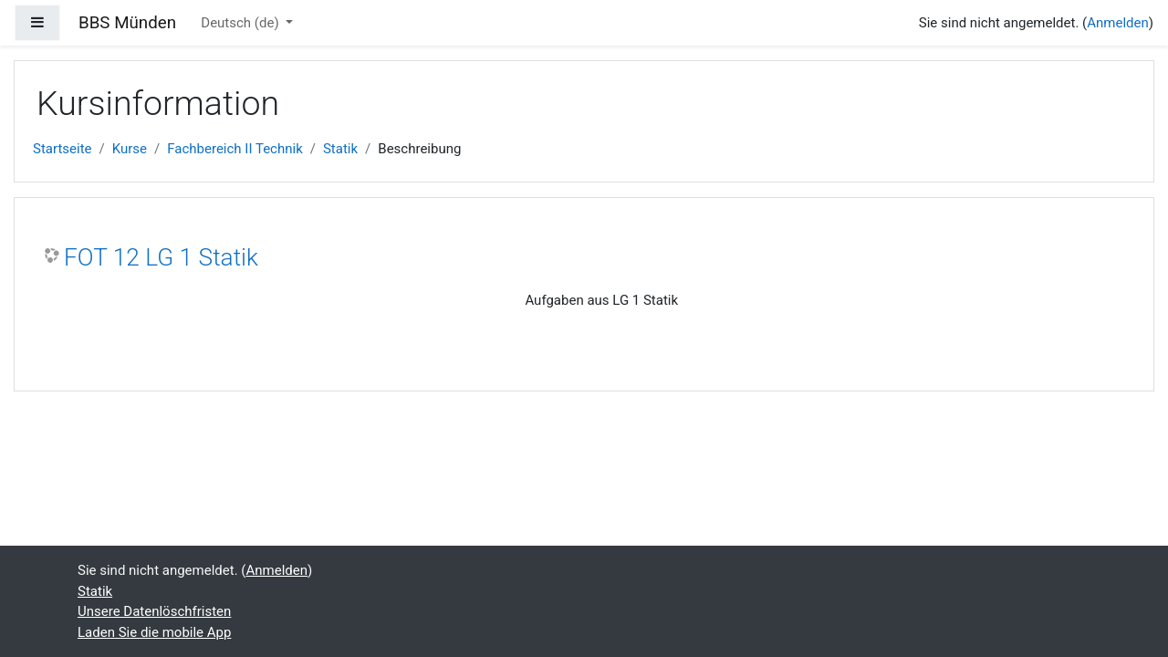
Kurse (129, 149)
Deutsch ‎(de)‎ (241, 23)
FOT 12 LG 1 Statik (161, 257)
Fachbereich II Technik (234, 149)
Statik (340, 149)
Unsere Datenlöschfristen (154, 611)
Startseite (62, 149)
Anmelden (1118, 23)
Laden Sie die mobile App (154, 632)
